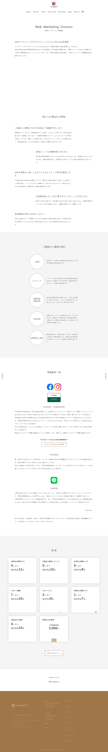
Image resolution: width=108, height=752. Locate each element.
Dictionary (62, 12)
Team (43, 12)
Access (106, 376)
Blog (70, 12)
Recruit (76, 12)
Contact (2, 376)
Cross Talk (52, 12)
